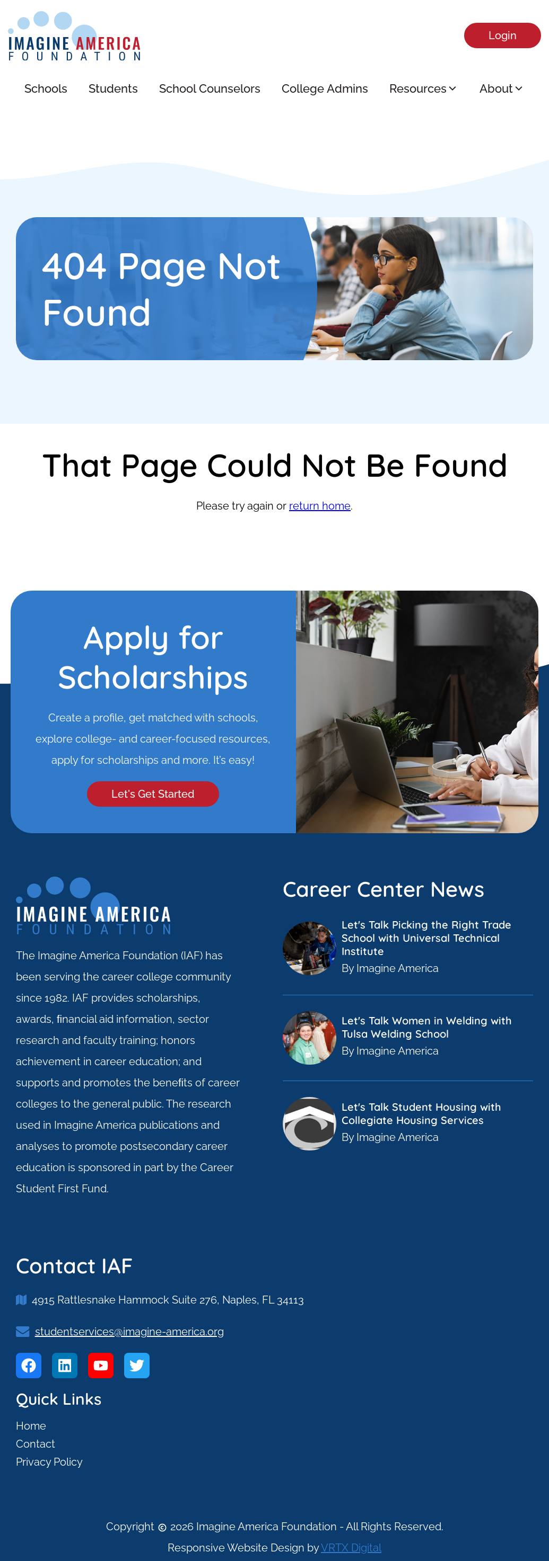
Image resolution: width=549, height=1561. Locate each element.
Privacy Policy (49, 1462)
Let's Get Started (153, 794)
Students (113, 88)
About (502, 88)
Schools (45, 88)
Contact (35, 1444)
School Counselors (209, 88)
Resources (423, 88)
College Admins (325, 88)
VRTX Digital (351, 1547)
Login (503, 35)
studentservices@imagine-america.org (129, 1331)
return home (320, 505)
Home (31, 1426)
